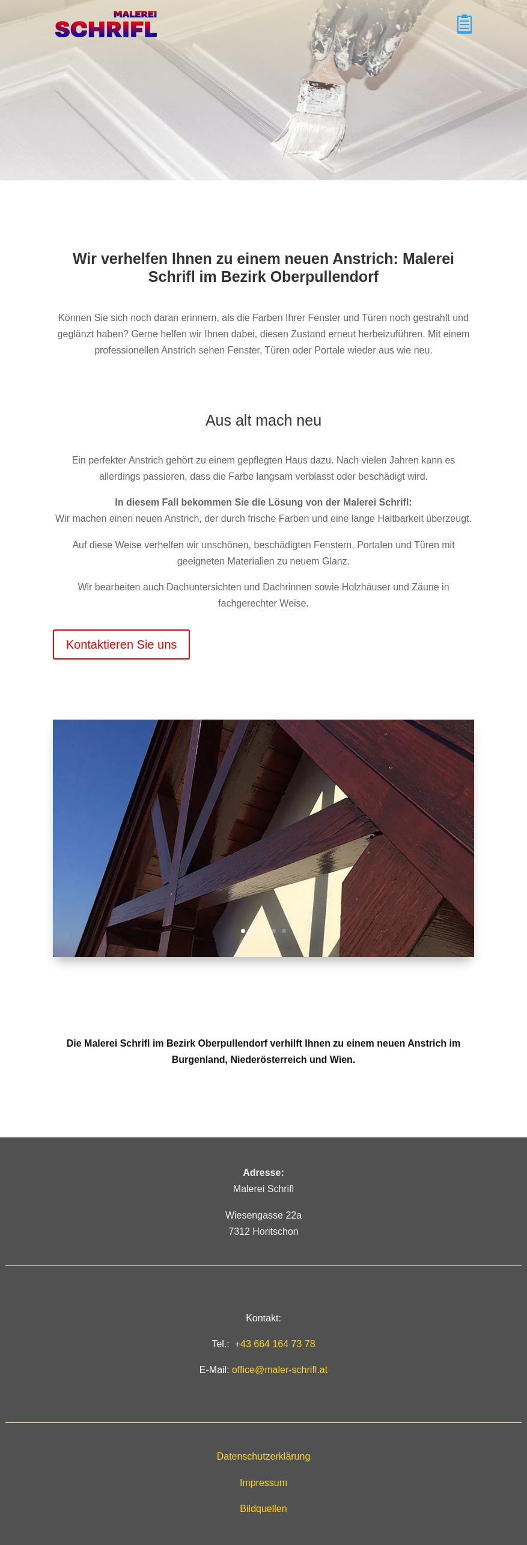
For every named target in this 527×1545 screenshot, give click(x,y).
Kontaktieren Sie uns (121, 644)
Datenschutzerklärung (264, 1456)
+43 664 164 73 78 (275, 1344)
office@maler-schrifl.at (279, 1370)
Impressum (263, 1483)
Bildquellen (263, 1509)
